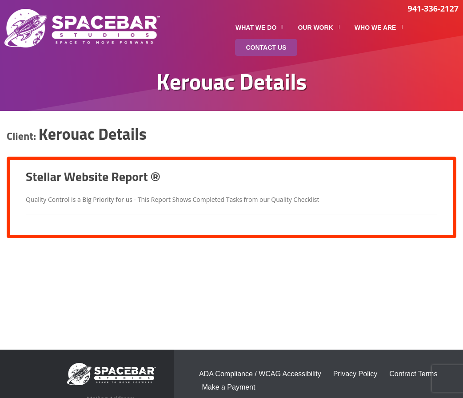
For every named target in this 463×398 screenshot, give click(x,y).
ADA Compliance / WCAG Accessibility (260, 374)
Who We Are (379, 27)
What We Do (259, 27)
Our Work (318, 27)
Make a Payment (228, 387)
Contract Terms (413, 374)
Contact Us (266, 47)
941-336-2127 (433, 8)
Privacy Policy (355, 374)
